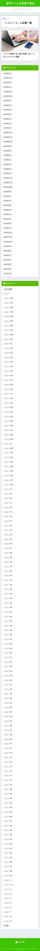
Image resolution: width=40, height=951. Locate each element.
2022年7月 (7, 201)
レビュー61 (7, 703)
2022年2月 (7, 223)
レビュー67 (7, 730)
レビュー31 (7, 566)
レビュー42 (7, 616)
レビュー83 (7, 803)
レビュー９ (7, 921)
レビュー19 (7, 512)
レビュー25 (7, 539)
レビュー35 (7, 585)
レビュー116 (8, 375)
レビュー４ (7, 898)
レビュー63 (7, 712)
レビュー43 (7, 621)
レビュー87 (7, 821)
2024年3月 (7, 119)
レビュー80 (7, 789)
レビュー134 (8, 466)
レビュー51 (7, 657)
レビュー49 (7, 648)
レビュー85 (7, 812)
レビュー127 (8, 430)
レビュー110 (8, 348)
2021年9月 (7, 246)
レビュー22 (7, 526)
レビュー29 (7, 557)
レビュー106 (8, 326)
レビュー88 (7, 826)
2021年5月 (7, 264)
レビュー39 (7, 603)
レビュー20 (7, 516)
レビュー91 (7, 839)
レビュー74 (7, 762)
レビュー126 (8, 425)
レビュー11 (7, 344)
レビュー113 (8, 362)
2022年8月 (7, 196)
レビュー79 (7, 785)
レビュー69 (7, 739)
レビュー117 (8, 380)
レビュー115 (8, 371)
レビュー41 (7, 612)
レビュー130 (8, 448)
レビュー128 (8, 435)
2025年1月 (7, 87)
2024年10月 (7, 96)
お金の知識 (7, 289)
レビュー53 (7, 666)
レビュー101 (8, 303)
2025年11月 (7, 78)
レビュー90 (7, 835)
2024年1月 (7, 128)
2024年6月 (7, 105)
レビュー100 (8, 298)
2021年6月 (7, 260)
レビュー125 (8, 421)
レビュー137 (8, 480)
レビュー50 (7, 653)
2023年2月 (7, 169)
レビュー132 (8, 457)
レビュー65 (7, 721)
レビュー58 (7, 689)
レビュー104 (8, 316)
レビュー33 (7, 575)
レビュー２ (7, 889)
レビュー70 (7, 744)
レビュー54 (7, 671)
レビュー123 (8, 412)
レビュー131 (8, 453)
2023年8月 (7, 151)
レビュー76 (7, 771)
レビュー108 (8, 335)
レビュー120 (8, 398)
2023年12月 (7, 132)
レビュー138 (8, 485)
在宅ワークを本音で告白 (20, 3)
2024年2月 (7, 123)
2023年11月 (7, 137)
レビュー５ (7, 903)
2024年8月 (7, 101)
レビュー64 (7, 716)
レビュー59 (7, 694)
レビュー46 (7, 635)
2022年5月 (7, 210)
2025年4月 (7, 82)
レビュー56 (7, 680)
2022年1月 (7, 228)
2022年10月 (7, 187)
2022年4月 (7, 214)
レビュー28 (7, 553)
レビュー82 (7, 798)
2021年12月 (7, 232)
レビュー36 (7, 589)
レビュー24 (7, 535)
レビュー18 (7, 507)
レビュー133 (8, 462)
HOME (20, 942)
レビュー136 (8, 476)
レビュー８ (7, 916)
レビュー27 (7, 548)
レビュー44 (7, 626)
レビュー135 (8, 471)
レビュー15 (7, 494)
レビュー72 (7, 753)
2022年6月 (7, 205)
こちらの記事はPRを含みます (20, 9)
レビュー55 (7, 676)
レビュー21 (7, 521)
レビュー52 (7, 662)
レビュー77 (7, 776)
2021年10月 (7, 242)
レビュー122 (8, 407)
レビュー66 (7, 726)
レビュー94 (7, 853)
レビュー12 (7, 394)
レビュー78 (7, 780)
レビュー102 (8, 307)
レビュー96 (7, 862)
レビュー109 (8, 339)
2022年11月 (7, 183)
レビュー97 (7, 866)
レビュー (6, 294)
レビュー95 (7, 857)
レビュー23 (7, 530)
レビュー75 (7, 766)
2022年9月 (7, 192)
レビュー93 (7, 848)
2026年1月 (7, 73)
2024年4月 (7, 114)
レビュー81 (7, 794)
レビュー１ (7, 880)
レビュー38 (7, 598)
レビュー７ (7, 912)
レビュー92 (7, 844)
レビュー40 (7, 607)
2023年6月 (7, 155)
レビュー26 (7, 544)
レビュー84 (7, 807)
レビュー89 (7, 830)
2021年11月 (7, 237)
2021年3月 (7, 273)
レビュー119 (8, 389)
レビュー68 (7, 735)
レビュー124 (8, 416)
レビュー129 (8, 439)
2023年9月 (7, 146)
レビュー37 (7, 594)
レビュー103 (8, 312)
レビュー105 (8, 321)
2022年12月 (7, 178)
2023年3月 (7, 164)
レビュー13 (7, 444)
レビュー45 (7, 630)
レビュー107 (8, 330)
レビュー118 (8, 385)
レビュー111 (8, 353)
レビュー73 (7, 757)
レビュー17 (7, 503)
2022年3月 (7, 219)
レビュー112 (8, 357)
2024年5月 (7, 110)
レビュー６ (7, 907)
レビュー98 (7, 871)
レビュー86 (7, 817)
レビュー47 (7, 639)
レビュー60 (7, 698)
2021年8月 (7, 251)
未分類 (6, 926)
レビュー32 (7, 571)
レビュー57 (7, 685)
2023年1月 (7, 173)
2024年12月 (7, 92)
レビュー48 (7, 644)
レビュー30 (7, 562)
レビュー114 (8, 366)
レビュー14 (7, 489)
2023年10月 (7, 142)
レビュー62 (7, 707)
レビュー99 (7, 876)
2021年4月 (7, 269)
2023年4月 (7, 160)
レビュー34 (7, 580)
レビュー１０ (8, 885)
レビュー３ (7, 894)
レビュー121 (8, 403)
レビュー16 (7, 498)
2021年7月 (7, 255)
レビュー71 (7, 748)
